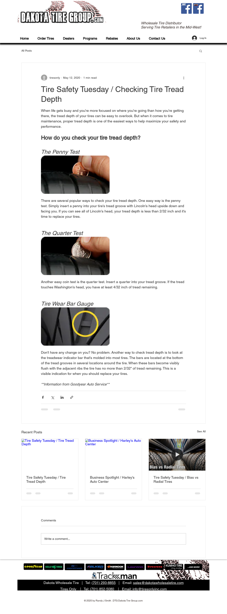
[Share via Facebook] (43, 397)
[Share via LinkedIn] (62, 397)
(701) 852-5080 (102, 589)
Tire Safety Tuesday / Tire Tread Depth (46, 479)
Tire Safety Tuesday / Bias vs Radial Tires (175, 479)
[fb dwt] (186, 8)
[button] (47, 38)
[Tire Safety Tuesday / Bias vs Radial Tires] (177, 455)
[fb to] (198, 8)
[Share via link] (72, 397)
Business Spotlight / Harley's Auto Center (112, 479)
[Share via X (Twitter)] (52, 397)
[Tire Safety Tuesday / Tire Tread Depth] (50, 455)
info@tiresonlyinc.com (150, 589)
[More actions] (183, 77)
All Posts (26, 50)
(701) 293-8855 (104, 583)
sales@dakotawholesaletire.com (158, 583)
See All (201, 431)
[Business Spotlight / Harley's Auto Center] (113, 455)
